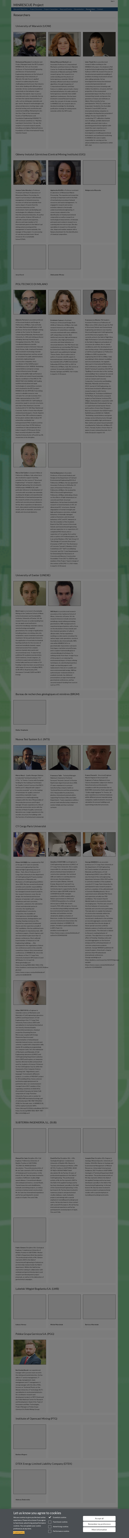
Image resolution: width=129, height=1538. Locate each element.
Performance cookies (58, 1531)
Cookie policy (18, 1533)
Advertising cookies (58, 1526)
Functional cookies (57, 1522)
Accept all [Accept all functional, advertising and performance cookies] (99, 1518)
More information (99, 1529)
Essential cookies (57, 1517)
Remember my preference (99, 1524)
